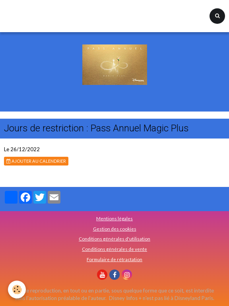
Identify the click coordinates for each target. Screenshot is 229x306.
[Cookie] (17, 289)
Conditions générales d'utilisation (114, 238)
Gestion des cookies (114, 228)
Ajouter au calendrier (36, 161)
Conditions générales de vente (114, 249)
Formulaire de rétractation (114, 259)
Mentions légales (114, 218)
